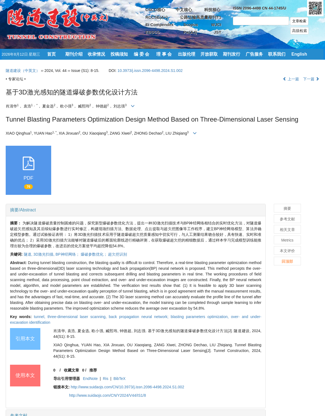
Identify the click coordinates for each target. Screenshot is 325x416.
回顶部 (287, 261)
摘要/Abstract (23, 210)
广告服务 (254, 54)
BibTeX (119, 378)
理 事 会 (164, 54)
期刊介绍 (74, 54)
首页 (51, 54)
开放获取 (209, 54)
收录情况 (96, 54)
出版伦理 (186, 54)
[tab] (135, 210)
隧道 (29, 254)
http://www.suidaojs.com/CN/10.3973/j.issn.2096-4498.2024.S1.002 (127, 387)
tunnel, (40, 317)
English (299, 54)
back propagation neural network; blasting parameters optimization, (170, 317)
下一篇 (311, 79)
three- (78, 317)
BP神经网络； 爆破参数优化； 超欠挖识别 (91, 254)
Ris (105, 378)
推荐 (93, 370)
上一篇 (291, 79)
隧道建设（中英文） (23, 70)
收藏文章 (71, 370)
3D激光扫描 (44, 254)
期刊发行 (231, 54)
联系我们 (276, 54)
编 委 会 (141, 54)
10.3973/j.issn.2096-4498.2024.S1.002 (150, 70)
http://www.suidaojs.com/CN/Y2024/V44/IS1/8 (107, 395)
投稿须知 (119, 54)
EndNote (90, 378)
